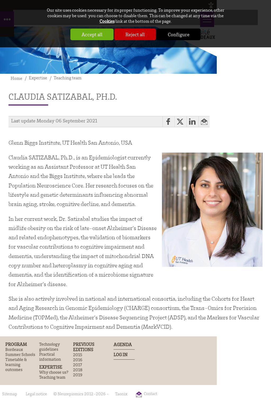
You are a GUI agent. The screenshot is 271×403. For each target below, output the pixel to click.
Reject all (135, 34)
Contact (150, 393)
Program (16, 344)
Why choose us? (53, 372)
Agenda (123, 344)
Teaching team (52, 377)
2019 (77, 374)
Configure (178, 34)
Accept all (92, 34)
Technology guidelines (49, 347)
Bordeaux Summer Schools (20, 352)
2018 (77, 369)
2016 (77, 359)
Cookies (107, 21)
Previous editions (83, 347)
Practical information (50, 357)
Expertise (50, 367)
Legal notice (36, 393)
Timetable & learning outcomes (16, 364)
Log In (121, 354)
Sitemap (9, 393)
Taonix (121, 393)
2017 (77, 364)
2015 (77, 354)
